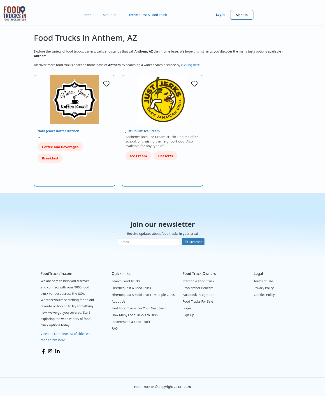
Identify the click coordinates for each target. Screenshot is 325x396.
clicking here (190, 65)
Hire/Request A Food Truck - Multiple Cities (143, 294)
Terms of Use (263, 281)
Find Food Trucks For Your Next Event (139, 308)
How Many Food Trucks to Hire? (135, 315)
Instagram (50, 351)
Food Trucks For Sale (198, 301)
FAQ (115, 328)
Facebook (43, 351)
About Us (109, 15)
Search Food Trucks (126, 281)
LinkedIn (57, 351)
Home (86, 15)
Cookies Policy (264, 294)
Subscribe (195, 241)
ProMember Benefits (198, 288)
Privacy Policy (264, 288)
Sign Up (242, 15)
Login (220, 14)
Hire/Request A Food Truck (147, 15)
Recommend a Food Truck (131, 322)
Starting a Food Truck (198, 281)
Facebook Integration (198, 294)
